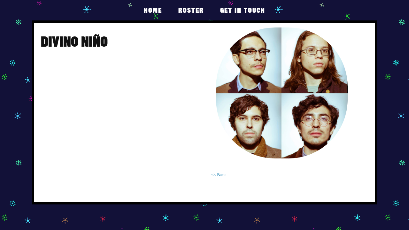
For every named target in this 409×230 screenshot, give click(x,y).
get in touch (242, 10)
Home (153, 10)
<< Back (218, 174)
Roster (191, 10)
